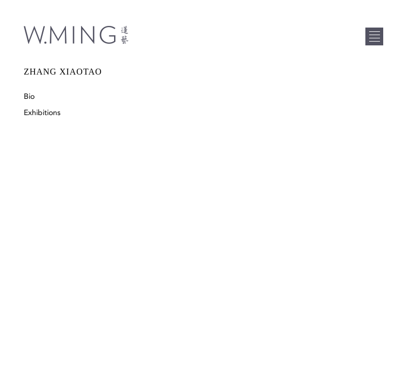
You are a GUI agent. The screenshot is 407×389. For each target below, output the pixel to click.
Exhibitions (42, 112)
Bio (29, 96)
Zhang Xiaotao (63, 71)
